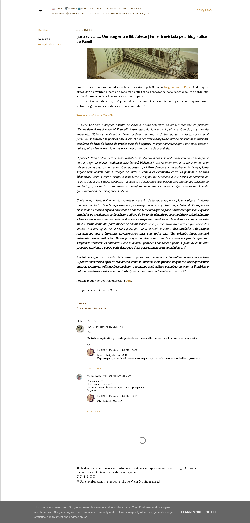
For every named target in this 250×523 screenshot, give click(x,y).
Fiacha (91, 326)
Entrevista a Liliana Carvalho (95, 115)
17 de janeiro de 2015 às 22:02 (123, 396)
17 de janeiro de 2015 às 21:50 (117, 375)
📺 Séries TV (83, 8)
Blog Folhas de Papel (177, 87)
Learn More (191, 512)
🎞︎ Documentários (103, 8)
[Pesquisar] (204, 10)
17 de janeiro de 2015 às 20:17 (123, 350)
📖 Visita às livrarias (107, 13)
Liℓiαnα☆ (102, 350)
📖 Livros (56, 8)
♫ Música (122, 8)
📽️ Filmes (69, 8)
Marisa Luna (94, 375)
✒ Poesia (135, 8)
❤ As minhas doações (135, 13)
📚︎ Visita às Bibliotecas (79, 13)
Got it (211, 512)
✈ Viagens (57, 13)
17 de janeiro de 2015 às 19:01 (110, 326)
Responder (94, 368)
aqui (128, 280)
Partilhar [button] (43, 30)
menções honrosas (49, 44)
